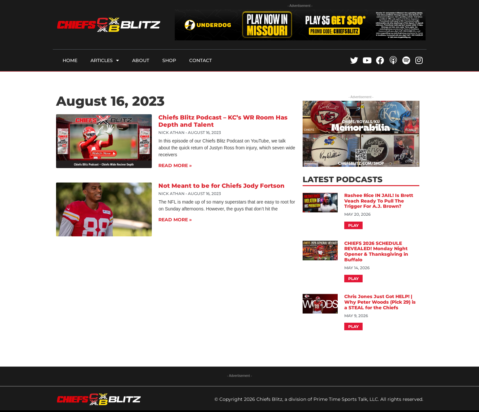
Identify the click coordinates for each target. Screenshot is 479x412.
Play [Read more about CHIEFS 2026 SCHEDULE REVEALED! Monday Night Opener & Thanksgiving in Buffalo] (353, 278)
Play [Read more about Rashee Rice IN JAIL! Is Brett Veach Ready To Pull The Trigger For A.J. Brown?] (353, 225)
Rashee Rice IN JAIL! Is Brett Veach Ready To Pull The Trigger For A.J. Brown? (378, 200)
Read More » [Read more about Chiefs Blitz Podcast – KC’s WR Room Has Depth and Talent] (175, 165)
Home (70, 60)
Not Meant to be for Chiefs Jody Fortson (221, 185)
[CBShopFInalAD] (361, 165)
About (140, 60)
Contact (200, 60)
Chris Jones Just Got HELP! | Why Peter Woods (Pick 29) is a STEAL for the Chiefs (380, 302)
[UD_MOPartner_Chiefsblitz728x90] (300, 38)
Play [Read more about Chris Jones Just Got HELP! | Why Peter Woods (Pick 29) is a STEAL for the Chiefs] (353, 326)
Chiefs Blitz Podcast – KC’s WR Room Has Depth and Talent (223, 121)
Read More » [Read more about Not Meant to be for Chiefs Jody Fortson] (175, 220)
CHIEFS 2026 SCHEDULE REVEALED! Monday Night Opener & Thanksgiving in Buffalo (376, 251)
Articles (104, 60)
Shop (169, 60)
